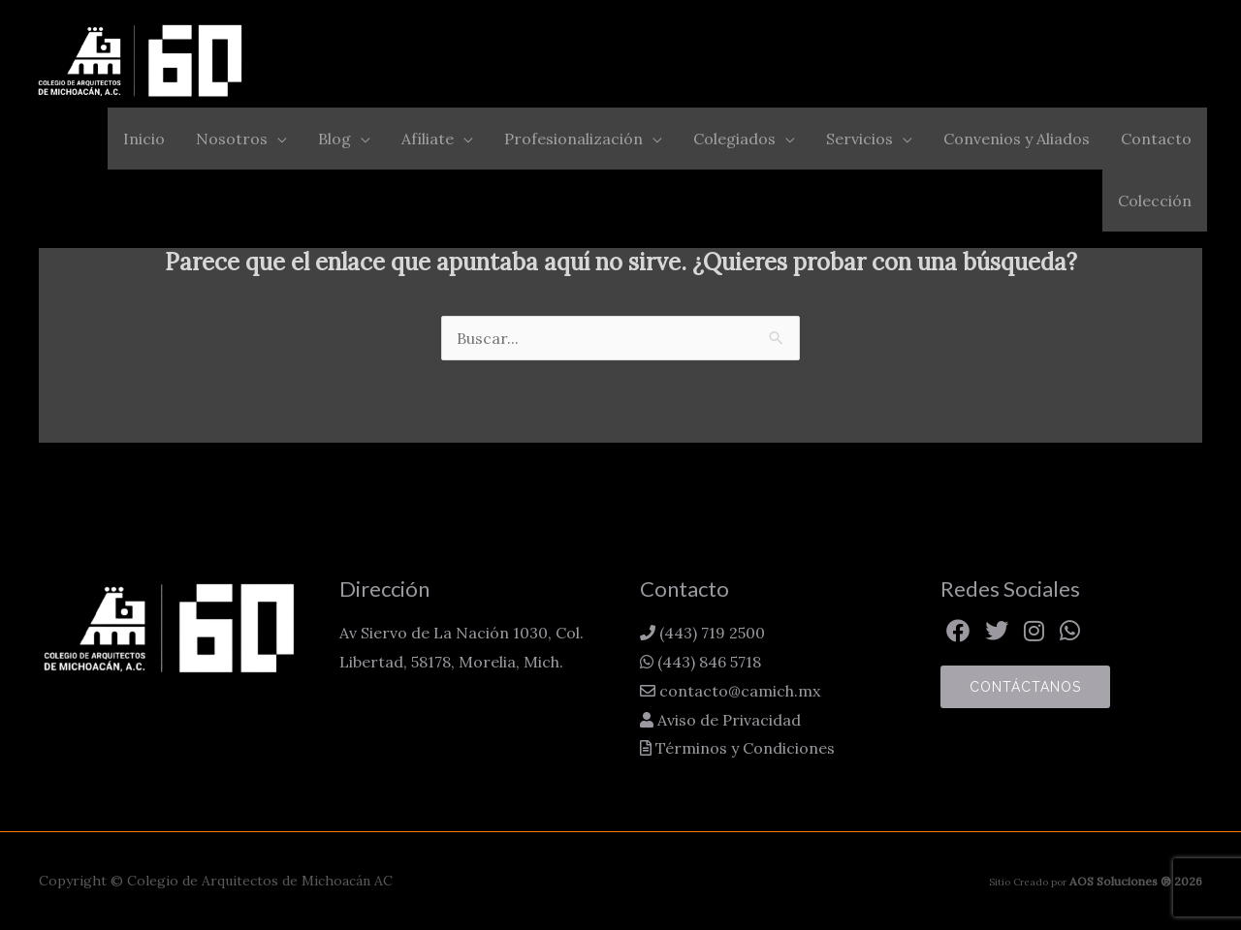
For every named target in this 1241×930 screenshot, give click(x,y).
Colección (1155, 200)
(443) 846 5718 (707, 661)
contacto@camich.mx (737, 690)
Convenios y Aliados (1016, 138)
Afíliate (427, 138)
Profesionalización (573, 138)
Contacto (1156, 138)
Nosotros (232, 138)
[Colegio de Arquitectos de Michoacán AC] (140, 60)
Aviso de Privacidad (727, 719)
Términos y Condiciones (743, 748)
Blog (334, 138)
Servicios (859, 138)
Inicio (144, 138)
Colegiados (734, 138)
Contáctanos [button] (1025, 687)
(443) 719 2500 (710, 632)
